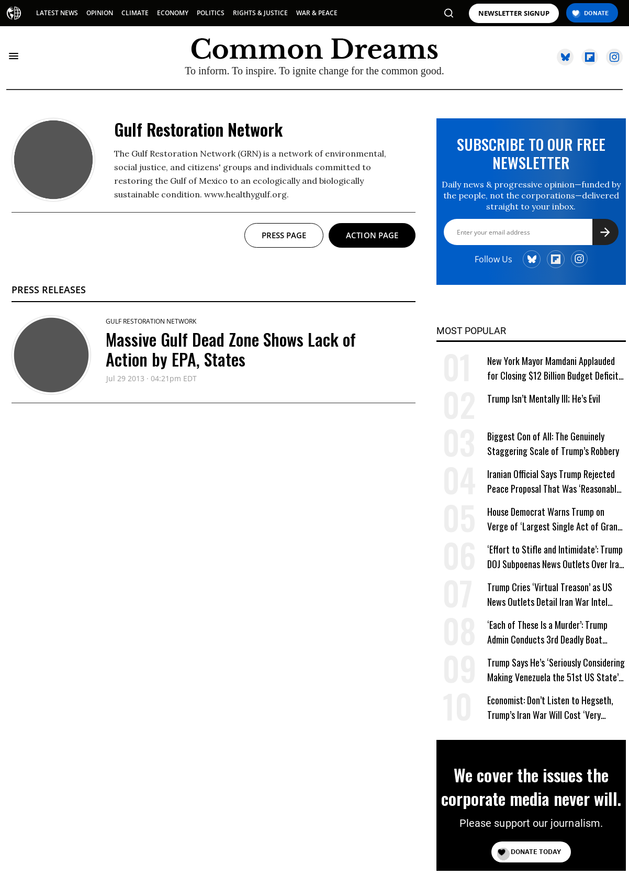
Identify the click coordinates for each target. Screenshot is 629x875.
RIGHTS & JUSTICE (260, 12)
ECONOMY (172, 12)
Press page (284, 235)
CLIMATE (135, 12)
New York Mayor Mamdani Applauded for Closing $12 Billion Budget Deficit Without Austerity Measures (553, 368)
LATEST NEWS (57, 12)
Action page (372, 235)
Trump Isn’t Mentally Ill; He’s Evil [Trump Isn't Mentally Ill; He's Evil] (543, 398)
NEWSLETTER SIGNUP (513, 13)
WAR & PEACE (317, 12)
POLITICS (210, 12)
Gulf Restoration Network (151, 321)
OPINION (99, 12)
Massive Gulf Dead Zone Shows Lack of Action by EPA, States (231, 349)
